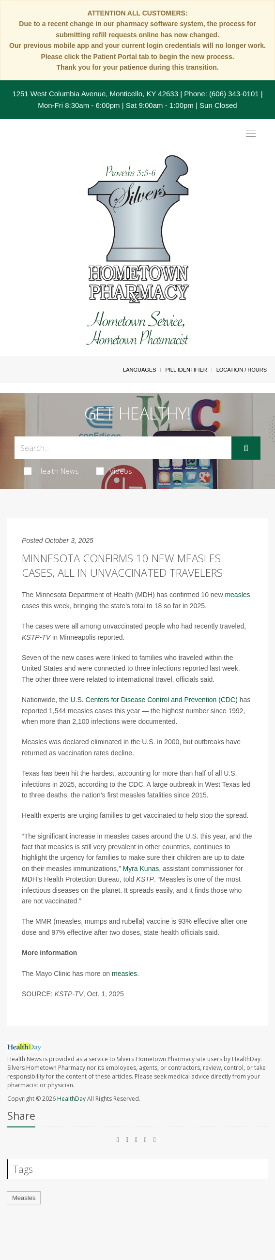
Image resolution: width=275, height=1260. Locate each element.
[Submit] (245, 448)
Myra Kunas (141, 868)
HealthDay (71, 1099)
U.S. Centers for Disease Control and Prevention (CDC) (153, 700)
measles (237, 595)
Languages (139, 370)
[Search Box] (123, 447)
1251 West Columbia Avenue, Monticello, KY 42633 (95, 94)
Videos (114, 471)
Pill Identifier (186, 370)
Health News (51, 471)
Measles (23, 1197)
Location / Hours (241, 370)
